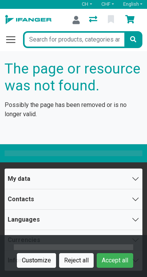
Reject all (76, 260)
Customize (36, 260)
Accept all (115, 260)
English (131, 4)
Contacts (21, 199)
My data (19, 178)
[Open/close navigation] (14, 39)
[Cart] (131, 20)
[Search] (133, 39)
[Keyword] (73, 39)
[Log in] (76, 20)
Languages (24, 219)
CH (85, 4)
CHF (106, 4)
